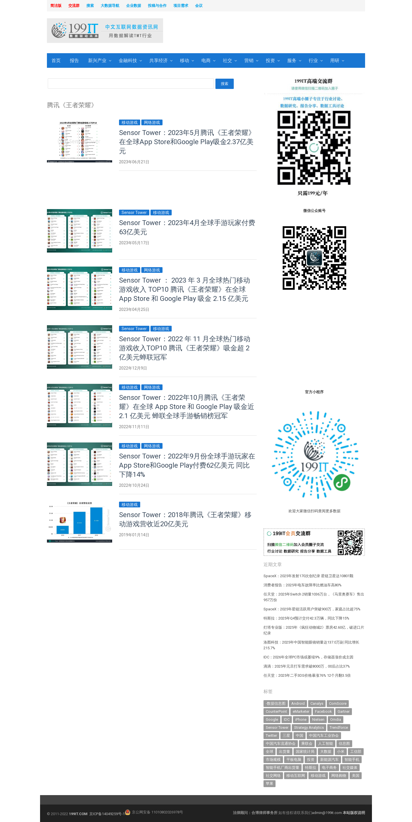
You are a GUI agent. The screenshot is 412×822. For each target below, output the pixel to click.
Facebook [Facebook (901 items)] (323, 711)
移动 (184, 60)
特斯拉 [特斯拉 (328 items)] (310, 767)
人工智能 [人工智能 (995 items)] (325, 743)
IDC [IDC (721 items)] (287, 719)
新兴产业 (97, 60)
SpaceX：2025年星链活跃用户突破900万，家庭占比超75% (312, 609)
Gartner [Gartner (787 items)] (344, 711)
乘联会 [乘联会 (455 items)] (306, 743)
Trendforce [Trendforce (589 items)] (339, 727)
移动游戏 (130, 122)
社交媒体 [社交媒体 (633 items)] (349, 767)
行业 (313, 60)
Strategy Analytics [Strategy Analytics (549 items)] (309, 727)
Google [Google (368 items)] (272, 719)
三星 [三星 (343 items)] (286, 735)
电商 (206, 60)
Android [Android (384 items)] (298, 703)
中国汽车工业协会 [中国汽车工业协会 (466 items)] (324, 735)
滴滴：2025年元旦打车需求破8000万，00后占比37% (307, 666)
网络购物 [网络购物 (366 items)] (338, 775)
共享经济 (158, 60)
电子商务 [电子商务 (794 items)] (329, 767)
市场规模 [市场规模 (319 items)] (273, 759)
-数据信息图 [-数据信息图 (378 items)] (276, 703)
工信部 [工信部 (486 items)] (355, 751)
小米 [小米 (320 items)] (340, 751)
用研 (334, 60)
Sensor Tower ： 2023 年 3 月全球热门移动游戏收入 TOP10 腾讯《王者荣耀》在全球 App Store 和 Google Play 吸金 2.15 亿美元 (184, 289)
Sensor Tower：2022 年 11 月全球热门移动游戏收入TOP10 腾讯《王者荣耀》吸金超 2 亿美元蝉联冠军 (184, 348)
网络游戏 (152, 122)
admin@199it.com (327, 813)
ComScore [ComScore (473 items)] (337, 703)
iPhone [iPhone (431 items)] (300, 719)
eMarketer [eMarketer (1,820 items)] (301, 711)
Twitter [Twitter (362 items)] (271, 735)
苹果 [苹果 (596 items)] (269, 783)
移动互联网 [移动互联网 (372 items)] (295, 775)
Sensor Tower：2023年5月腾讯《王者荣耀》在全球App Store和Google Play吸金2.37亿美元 (187, 142)
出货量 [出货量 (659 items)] (284, 751)
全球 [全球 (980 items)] (269, 751)
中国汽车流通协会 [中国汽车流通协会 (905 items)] (281, 743)
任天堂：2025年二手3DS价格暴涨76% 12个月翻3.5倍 (307, 675)
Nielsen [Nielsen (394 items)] (318, 719)
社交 (227, 60)
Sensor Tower (134, 212)
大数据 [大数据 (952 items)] (325, 751)
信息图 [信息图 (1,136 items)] (344, 743)
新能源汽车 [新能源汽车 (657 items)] (329, 759)
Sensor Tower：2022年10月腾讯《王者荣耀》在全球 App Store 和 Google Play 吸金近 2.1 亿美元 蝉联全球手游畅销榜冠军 (186, 407)
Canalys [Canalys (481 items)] (316, 703)
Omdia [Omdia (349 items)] (335, 719)
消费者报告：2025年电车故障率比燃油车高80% (303, 585)
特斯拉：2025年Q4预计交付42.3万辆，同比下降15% (306, 618)
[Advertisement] (279, 31)
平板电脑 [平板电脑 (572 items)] (293, 759)
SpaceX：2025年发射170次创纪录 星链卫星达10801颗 (308, 576)
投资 (270, 60)
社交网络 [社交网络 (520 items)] (273, 775)
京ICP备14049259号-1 (107, 814)
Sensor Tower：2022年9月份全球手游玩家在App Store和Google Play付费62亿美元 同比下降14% (187, 465)
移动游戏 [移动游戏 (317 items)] (318, 775)
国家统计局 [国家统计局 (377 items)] (305, 751)
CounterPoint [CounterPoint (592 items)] (276, 711)
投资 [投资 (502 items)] (310, 759)
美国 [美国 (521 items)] (355, 775)
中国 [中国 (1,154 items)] (299, 735)
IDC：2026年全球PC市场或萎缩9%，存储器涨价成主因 (308, 657)
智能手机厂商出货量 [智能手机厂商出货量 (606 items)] (282, 767)
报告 (74, 60)
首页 (56, 60)
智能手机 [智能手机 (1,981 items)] (351, 759)
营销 (248, 60)
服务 (291, 60)
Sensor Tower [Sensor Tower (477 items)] (277, 727)
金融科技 (128, 60)
